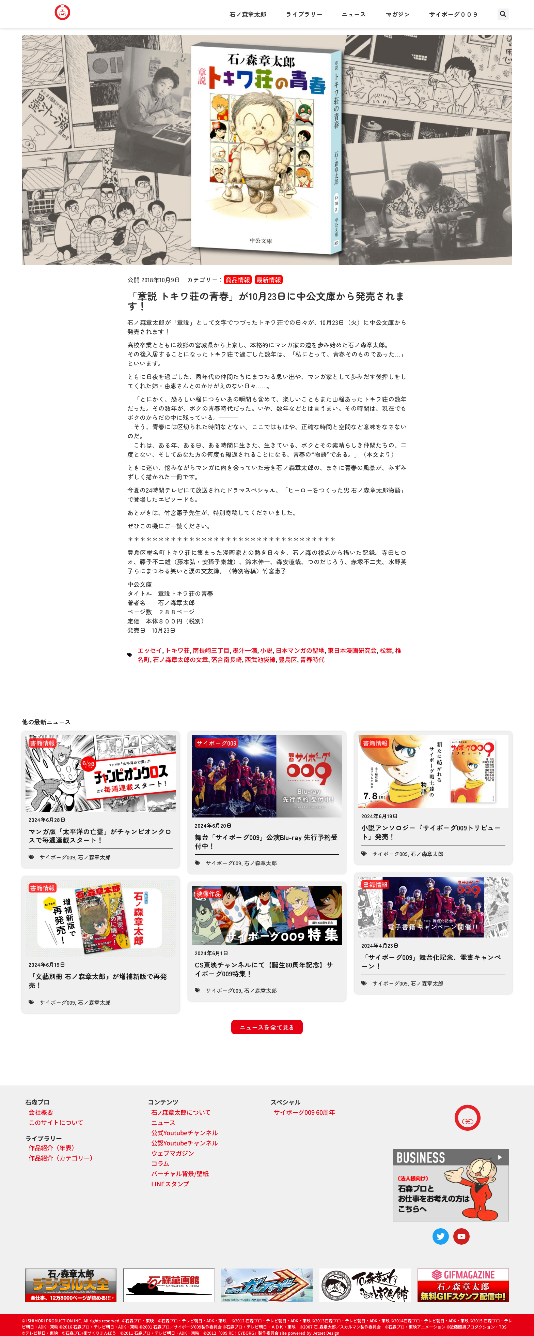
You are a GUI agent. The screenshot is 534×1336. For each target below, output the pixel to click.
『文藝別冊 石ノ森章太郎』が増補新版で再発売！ (98, 980)
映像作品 (209, 893)
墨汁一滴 (245, 650)
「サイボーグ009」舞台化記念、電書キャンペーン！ (431, 961)
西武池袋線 (260, 659)
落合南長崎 (226, 659)
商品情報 (237, 279)
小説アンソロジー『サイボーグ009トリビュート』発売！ (431, 832)
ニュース (354, 14)
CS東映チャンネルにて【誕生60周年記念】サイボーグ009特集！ (264, 969)
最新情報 (268, 279)
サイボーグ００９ (453, 14)
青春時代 (312, 659)
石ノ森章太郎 (248, 14)
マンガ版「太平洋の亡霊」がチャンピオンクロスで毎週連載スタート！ (100, 835)
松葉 (386, 650)
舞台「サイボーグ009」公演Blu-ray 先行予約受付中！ (266, 841)
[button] (503, 14)
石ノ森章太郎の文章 (180, 659)
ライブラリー (304, 14)
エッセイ (150, 650)
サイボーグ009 (57, 857)
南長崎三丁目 (211, 650)
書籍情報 (42, 742)
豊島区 (288, 659)
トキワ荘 (177, 650)
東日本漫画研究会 (352, 650)
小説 (266, 650)
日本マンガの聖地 (300, 650)
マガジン (398, 14)
